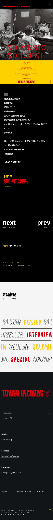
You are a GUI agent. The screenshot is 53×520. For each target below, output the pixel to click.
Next (9, 222)
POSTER (8, 176)
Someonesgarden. (13, 515)
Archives (9, 295)
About (12, 418)
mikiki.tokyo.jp (6, 439)
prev (43, 222)
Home (4, 418)
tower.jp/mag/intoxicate (11, 472)
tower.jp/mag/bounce (10, 456)
